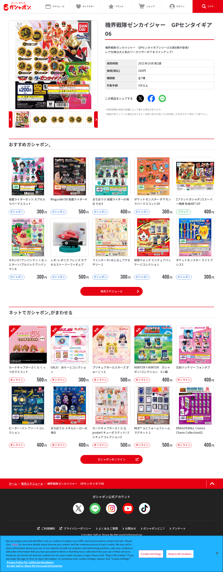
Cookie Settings (151, 554)
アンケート (179, 528)
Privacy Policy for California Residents (30, 562)
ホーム (13, 483)
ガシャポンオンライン (118, 459)
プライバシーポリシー (75, 528)
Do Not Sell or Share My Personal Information (112, 535)
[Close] (217, 553)
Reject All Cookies (179, 554)
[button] (10, 119)
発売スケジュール (111, 291)
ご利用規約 (46, 528)
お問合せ (130, 528)
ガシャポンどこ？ (154, 528)
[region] (111, 553)
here (15, 544)
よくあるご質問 (108, 528)
